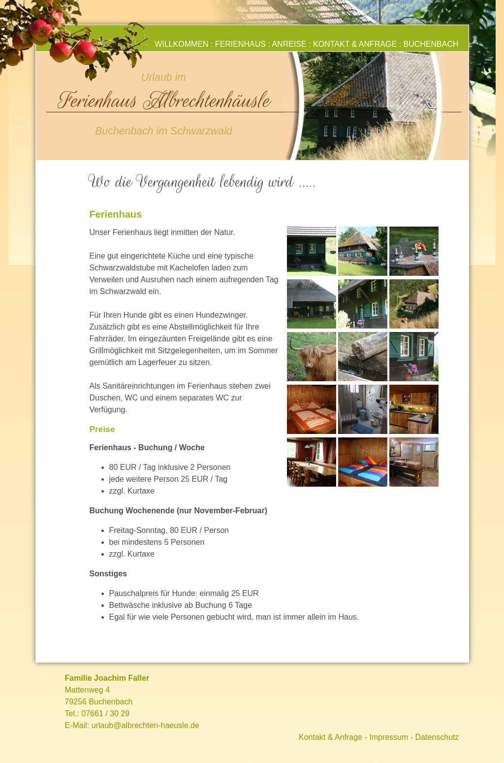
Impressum (388, 737)
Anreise (289, 44)
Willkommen (181, 44)
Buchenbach (430, 44)
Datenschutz (437, 737)
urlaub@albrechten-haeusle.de (145, 725)
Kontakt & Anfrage (355, 44)
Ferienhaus (240, 44)
